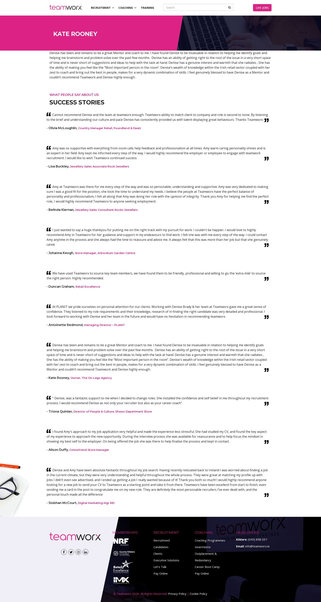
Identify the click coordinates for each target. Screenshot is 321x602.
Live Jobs (262, 8)
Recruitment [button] (103, 8)
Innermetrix (203, 547)
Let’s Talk (159, 567)
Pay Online (160, 573)
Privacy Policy (177, 594)
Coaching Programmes (210, 540)
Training (147, 8)
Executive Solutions (166, 560)
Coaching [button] (127, 8)
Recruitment (161, 540)
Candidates (160, 547)
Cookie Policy (198, 594)
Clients (157, 554)
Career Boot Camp (207, 567)
